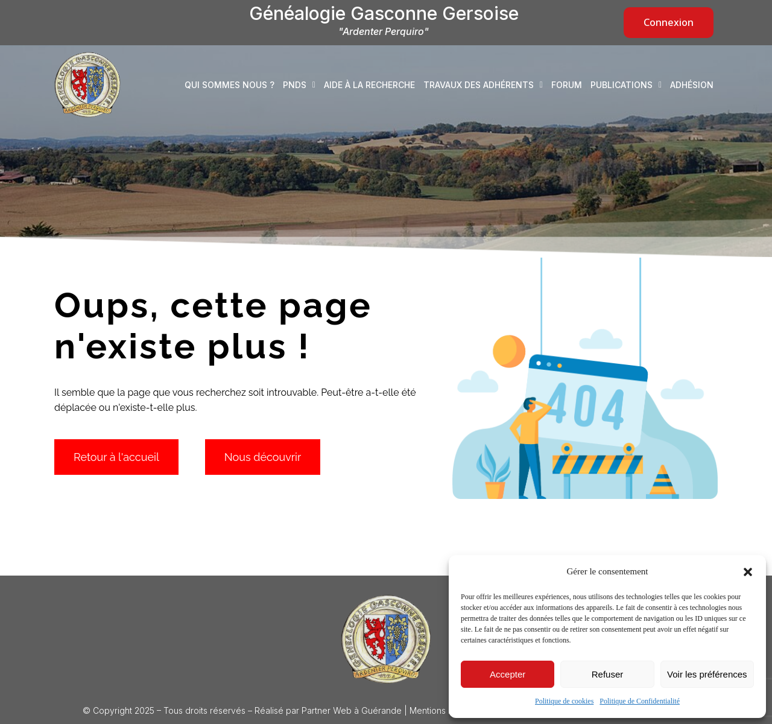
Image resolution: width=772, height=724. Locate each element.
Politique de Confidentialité (640, 701)
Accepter (507, 674)
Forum (566, 85)
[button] (748, 572)
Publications (626, 85)
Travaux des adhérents (483, 85)
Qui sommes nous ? (229, 85)
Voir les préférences (707, 674)
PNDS (299, 85)
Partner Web (327, 710)
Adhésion (691, 85)
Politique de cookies (564, 701)
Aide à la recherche (369, 85)
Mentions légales (443, 710)
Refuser (608, 674)
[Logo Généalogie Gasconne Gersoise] (386, 639)
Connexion (669, 22)
